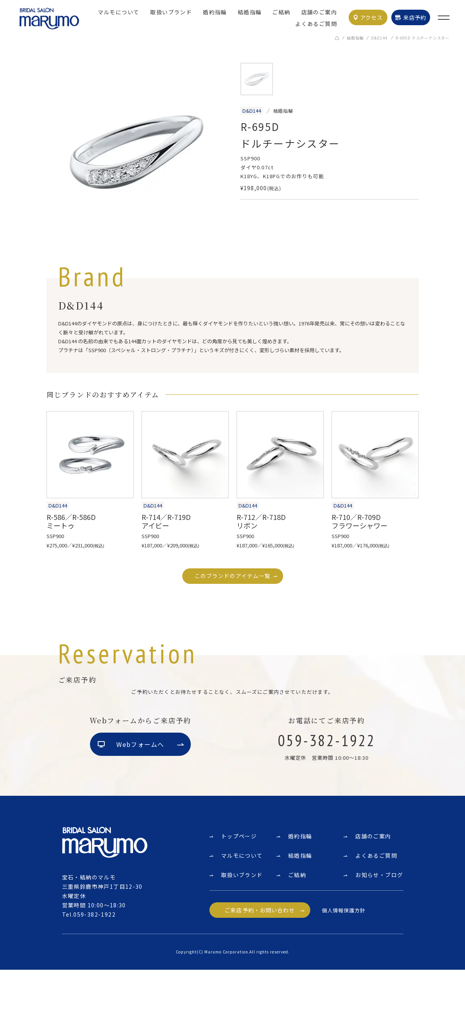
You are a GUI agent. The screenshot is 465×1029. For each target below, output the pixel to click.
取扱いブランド (171, 12)
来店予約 (414, 17)
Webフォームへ (140, 803)
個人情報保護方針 (343, 969)
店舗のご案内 (319, 12)
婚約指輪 (215, 12)
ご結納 (281, 12)
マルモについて (119, 12)
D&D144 (379, 38)
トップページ (239, 895)
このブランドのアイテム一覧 (233, 576)
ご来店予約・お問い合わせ (260, 969)
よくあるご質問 (316, 24)
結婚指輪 (250, 12)
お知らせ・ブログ (379, 934)
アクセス (371, 17)
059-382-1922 (94, 973)
